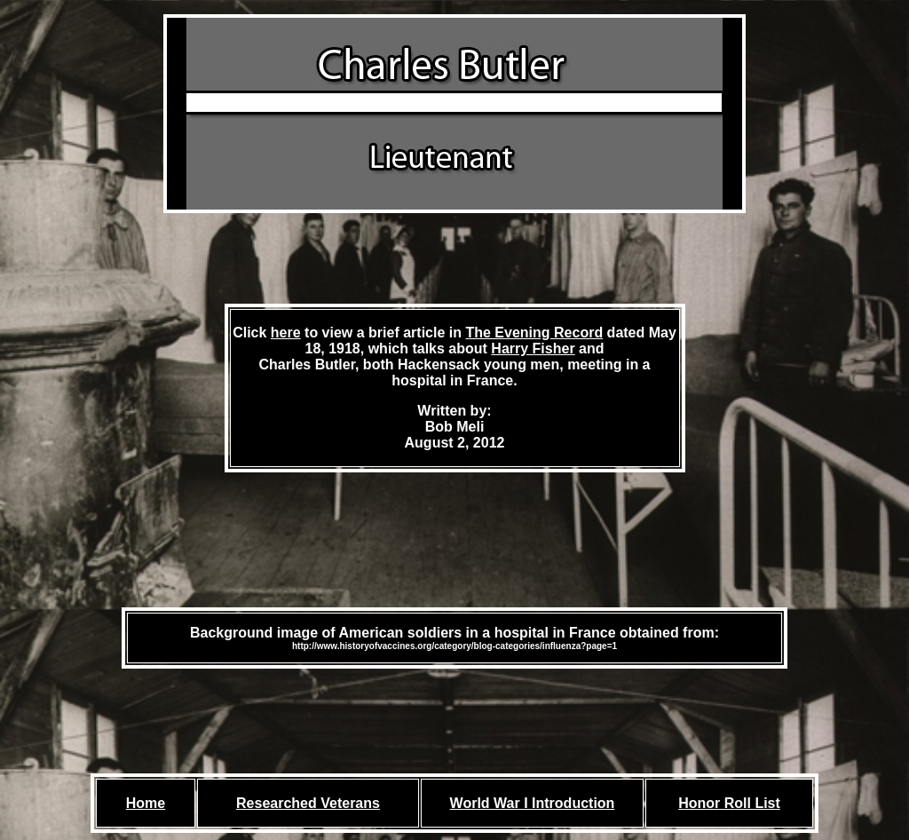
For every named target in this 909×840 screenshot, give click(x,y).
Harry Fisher (532, 348)
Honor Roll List (729, 803)
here (286, 332)
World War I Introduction (532, 803)
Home (145, 803)
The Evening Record (534, 332)
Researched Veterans (308, 803)
